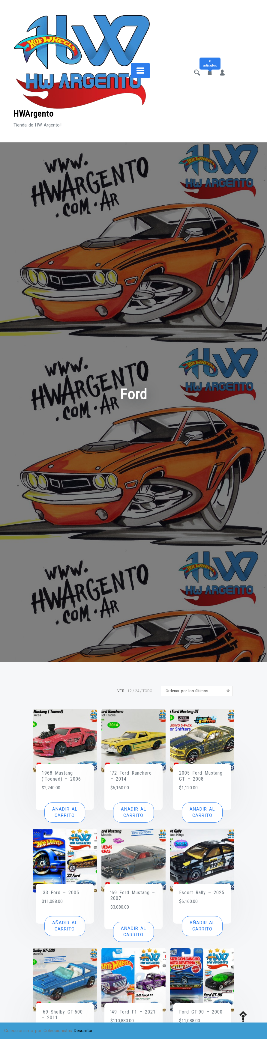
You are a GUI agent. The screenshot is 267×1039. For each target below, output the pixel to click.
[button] (64, 812)
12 (130, 691)
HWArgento (34, 114)
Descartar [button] (83, 1030)
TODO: (147, 691)
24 (137, 691)
